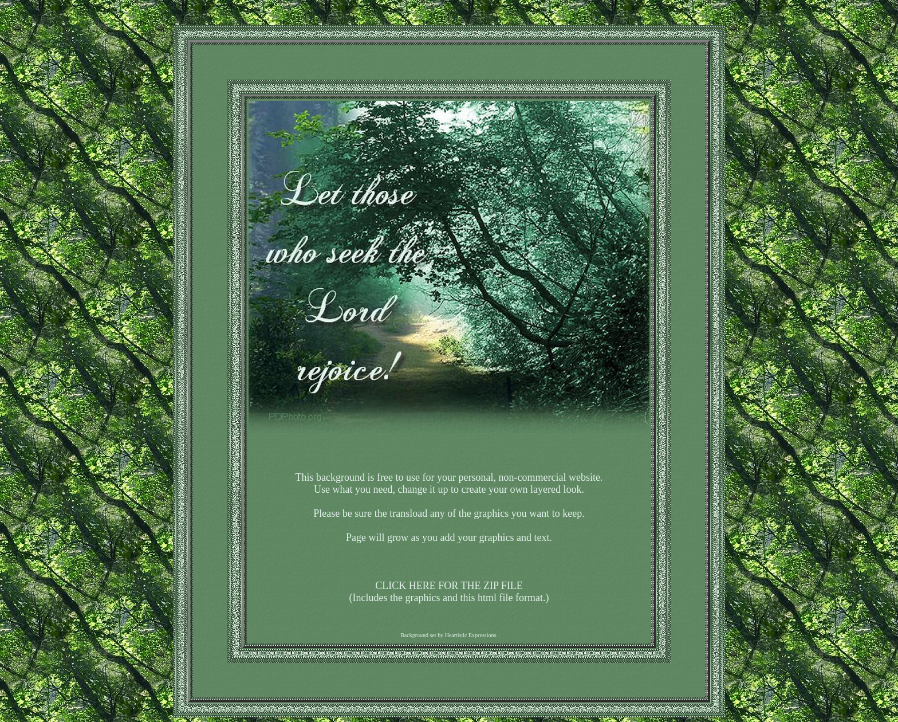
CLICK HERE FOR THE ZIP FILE (449, 585)
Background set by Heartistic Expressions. (449, 635)
